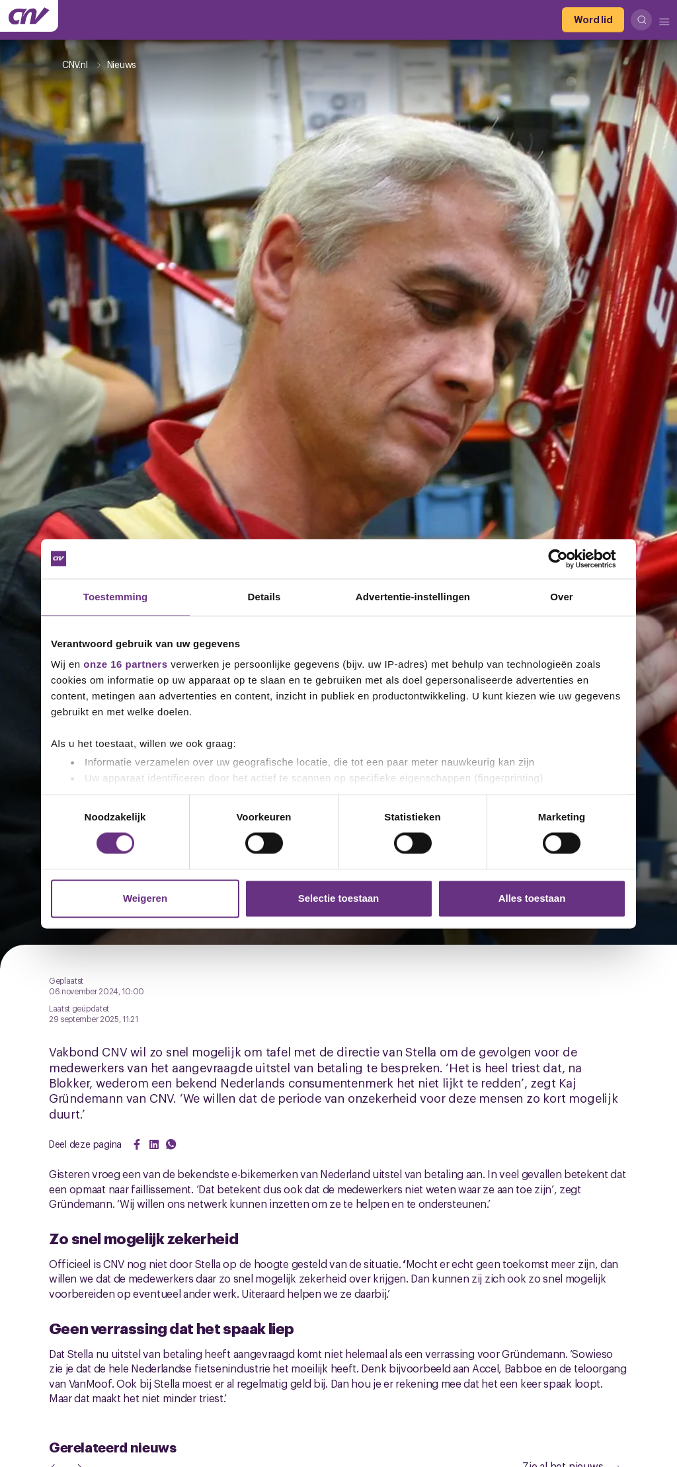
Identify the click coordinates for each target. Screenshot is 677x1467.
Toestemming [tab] (115, 596)
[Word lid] (593, 19)
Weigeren (145, 898)
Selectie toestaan (338, 898)
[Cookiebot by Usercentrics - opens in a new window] (568, 559)
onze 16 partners (125, 664)
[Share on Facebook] (137, 1144)
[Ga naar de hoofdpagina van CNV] (29, 16)
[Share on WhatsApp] (171, 1144)
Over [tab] (561, 596)
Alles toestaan (532, 898)
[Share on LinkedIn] (154, 1144)
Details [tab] (264, 596)
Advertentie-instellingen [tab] (413, 596)
